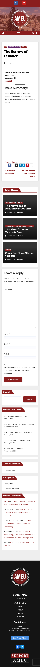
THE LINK (20, 613)
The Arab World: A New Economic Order (28, 173)
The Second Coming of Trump (16, 416)
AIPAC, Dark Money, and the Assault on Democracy (18, 523)
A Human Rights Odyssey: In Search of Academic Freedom (18, 512)
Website (7, 354)
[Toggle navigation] (18, 33)
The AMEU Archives (14, 46)
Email (7, 344)
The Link (24, 46)
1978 (5, 46)
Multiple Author (11, 202)
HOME (20, 606)
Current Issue (10, 226)
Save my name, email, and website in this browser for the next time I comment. (19, 370)
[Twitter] (22, 647)
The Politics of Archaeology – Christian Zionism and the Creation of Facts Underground (19, 534)
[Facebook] (18, 647)
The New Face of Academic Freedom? (18, 207)
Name (7, 334)
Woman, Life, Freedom (13, 449)
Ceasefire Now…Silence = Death (19, 254)
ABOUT (20, 610)
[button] (33, 33)
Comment (8, 290)
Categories (8, 484)
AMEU (20, 212)
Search (6, 392)
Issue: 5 (8, 81)
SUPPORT (20, 616)
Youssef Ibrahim (11, 162)
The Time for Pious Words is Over (17, 231)
